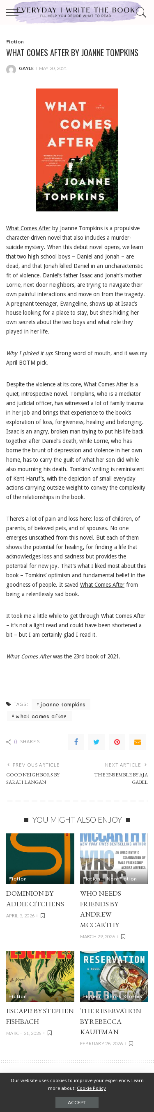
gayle (26, 68)
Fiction (15, 41)
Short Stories (124, 996)
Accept (77, 1102)
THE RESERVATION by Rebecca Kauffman (110, 1021)
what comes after (41, 716)
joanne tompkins (62, 704)
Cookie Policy (91, 1088)
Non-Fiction (122, 878)
